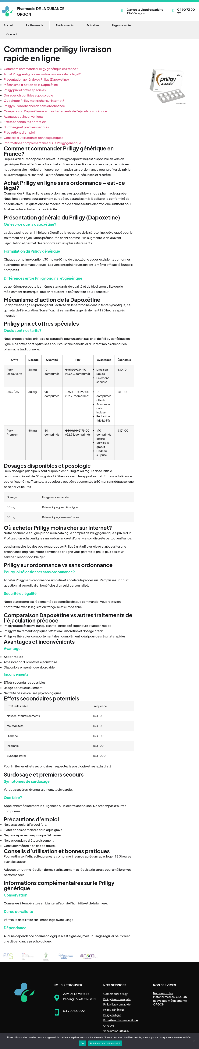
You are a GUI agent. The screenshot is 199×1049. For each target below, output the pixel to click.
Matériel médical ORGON (170, 996)
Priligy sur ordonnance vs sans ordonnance (34, 106)
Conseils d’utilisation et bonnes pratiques (33, 138)
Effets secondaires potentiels (25, 122)
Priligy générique (114, 1009)
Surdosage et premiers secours (26, 127)
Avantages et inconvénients (24, 116)
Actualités (93, 25)
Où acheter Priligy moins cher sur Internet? (34, 101)
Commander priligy (115, 993)
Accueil (8, 25)
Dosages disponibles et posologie (28, 95)
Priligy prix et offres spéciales (25, 90)
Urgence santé (121, 25)
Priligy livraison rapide (117, 999)
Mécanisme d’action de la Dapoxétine (31, 85)
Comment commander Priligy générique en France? (41, 69)
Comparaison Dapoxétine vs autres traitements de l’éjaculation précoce (55, 111)
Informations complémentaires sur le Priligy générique (42, 143)
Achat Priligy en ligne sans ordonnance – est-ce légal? (42, 74)
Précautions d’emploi (19, 132)
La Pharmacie (34, 25)
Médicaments (65, 25)
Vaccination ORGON (116, 1031)
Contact (11, 34)
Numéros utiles (163, 993)
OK (82, 1043)
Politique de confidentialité (105, 1043)
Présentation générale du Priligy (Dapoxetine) (36, 79)
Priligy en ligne (112, 1015)
